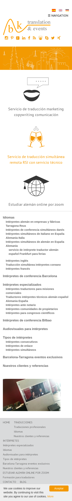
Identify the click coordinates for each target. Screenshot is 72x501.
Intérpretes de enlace (19, 345)
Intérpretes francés (18, 268)
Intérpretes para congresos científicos (30, 313)
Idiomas (8, 217)
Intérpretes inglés (17, 260)
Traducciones (23, 422)
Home (6, 422)
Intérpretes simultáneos (21, 349)
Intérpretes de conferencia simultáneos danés (35, 229)
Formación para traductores (19, 477)
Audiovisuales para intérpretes (25, 329)
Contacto (9, 482)
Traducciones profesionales (30, 427)
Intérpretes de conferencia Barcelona (30, 276)
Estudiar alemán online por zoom (36, 204)
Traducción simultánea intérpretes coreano (33, 264)
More (50, 496)
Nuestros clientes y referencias (25, 365)
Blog (23, 482)
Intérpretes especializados (22, 284)
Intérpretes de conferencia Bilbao (27, 320)
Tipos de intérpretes (17, 337)
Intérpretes (11, 440)
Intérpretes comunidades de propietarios (32, 309)
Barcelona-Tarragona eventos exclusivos (33, 357)
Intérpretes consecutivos (22, 341)
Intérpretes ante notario (21, 305)
